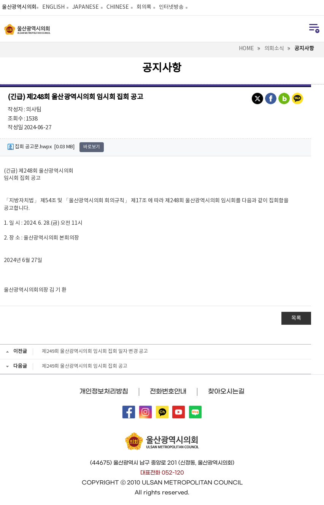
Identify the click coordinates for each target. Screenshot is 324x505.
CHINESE (117, 7)
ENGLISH (53, 7)
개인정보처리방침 (103, 391)
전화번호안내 (168, 391)
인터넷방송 (171, 7)
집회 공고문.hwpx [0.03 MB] (41, 147)
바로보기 (91, 147)
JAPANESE (85, 7)
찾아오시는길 (226, 391)
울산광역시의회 (19, 7)
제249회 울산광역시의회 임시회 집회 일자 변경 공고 (95, 351)
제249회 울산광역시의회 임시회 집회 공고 (84, 366)
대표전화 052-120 (162, 472)
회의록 (144, 7)
